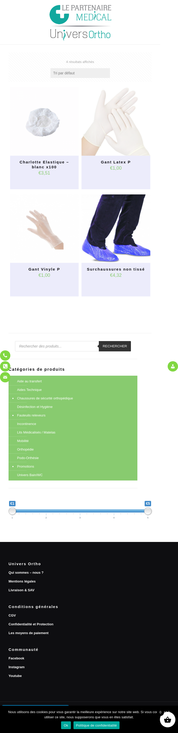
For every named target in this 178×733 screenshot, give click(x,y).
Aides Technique (29, 390)
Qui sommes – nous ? (26, 572)
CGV (12, 615)
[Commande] (80, 73)
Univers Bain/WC (30, 475)
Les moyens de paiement (29, 633)
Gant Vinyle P (44, 269)
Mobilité (23, 441)
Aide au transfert (29, 381)
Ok (66, 725)
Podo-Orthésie (28, 458)
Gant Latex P (116, 162)
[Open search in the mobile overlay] (73, 346)
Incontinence (26, 424)
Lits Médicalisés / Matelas (36, 432)
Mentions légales (22, 581)
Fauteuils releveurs (31, 415)
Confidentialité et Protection (31, 624)
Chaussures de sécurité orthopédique (45, 398)
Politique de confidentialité (96, 725)
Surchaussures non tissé (116, 269)
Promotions (25, 466)
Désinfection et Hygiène (35, 407)
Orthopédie (25, 449)
